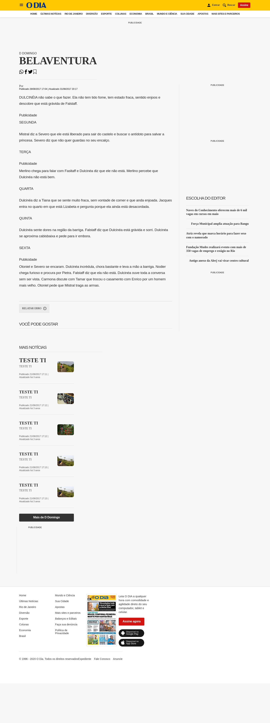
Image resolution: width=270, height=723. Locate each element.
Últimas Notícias (50, 13)
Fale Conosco (102, 658)
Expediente (84, 658)
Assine (244, 5)
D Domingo (28, 53)
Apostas (203, 13)
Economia (136, 13)
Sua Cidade (187, 13)
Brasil (149, 13)
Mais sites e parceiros (226, 13)
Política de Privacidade (62, 632)
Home (33, 13)
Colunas (120, 13)
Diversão (92, 13)
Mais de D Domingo (46, 517)
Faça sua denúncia (66, 624)
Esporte (106, 13)
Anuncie (118, 658)
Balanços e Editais (66, 618)
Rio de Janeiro (73, 13)
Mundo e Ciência (167, 13)
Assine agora (132, 621)
